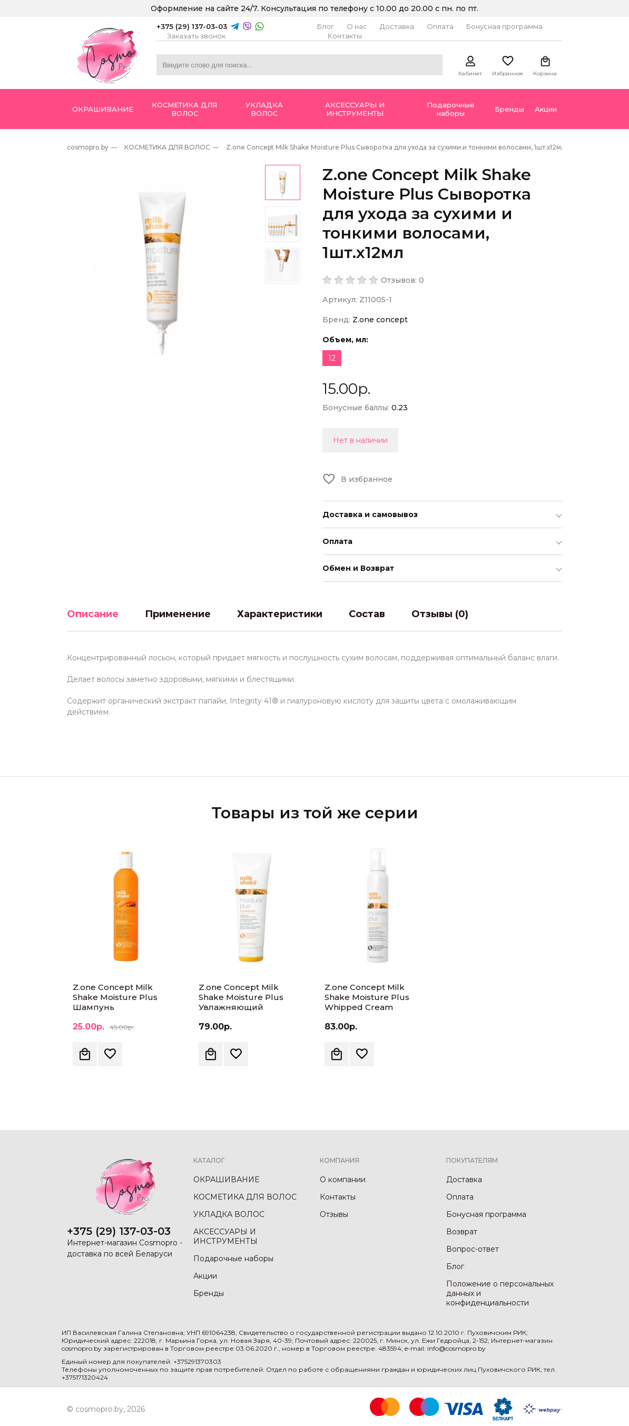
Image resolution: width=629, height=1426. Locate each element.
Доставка (397, 26)
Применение (178, 614)
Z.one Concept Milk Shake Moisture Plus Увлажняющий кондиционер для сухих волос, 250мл (251, 1007)
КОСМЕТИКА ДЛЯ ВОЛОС (245, 1197)
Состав (367, 614)
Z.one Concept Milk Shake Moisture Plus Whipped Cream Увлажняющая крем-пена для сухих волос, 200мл (372, 1012)
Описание (93, 614)
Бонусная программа (504, 26)
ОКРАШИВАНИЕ (226, 1179)
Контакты (345, 36)
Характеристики (279, 614)
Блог (325, 26)
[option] (163, 260)
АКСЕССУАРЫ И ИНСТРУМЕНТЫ (225, 1236)
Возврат (461, 1231)
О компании (343, 1179)
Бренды (208, 1293)
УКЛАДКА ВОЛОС (228, 1214)
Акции (205, 1276)
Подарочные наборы (233, 1258)
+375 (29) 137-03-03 (191, 26)
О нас (357, 26)
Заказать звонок (196, 36)
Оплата (440, 26)
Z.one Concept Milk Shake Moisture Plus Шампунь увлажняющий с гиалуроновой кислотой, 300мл (115, 1012)
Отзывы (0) (439, 614)
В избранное (366, 479)
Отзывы (334, 1214)
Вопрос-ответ (472, 1249)
